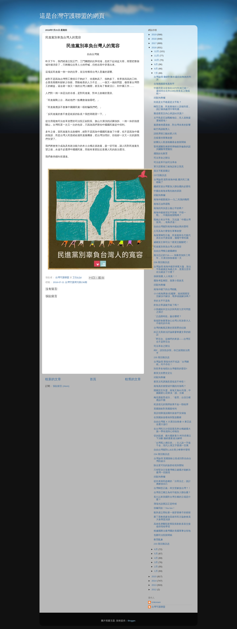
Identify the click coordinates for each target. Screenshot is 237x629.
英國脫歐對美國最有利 (165, 408)
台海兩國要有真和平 (164, 84)
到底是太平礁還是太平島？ (167, 102)
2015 (154, 576)
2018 (154, 39)
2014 (154, 581)
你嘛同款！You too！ (164, 508)
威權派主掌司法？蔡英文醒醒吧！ (171, 242)
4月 (156, 558)
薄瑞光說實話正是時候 (165, 504)
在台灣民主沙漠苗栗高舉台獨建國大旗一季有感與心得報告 (172, 430)
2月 (156, 566)
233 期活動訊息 (162, 544)
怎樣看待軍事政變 (163, 138)
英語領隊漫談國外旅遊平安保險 (170, 413)
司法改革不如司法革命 (165, 162)
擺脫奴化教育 (161, 153)
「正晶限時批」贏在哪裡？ (167, 316)
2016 (154, 47)
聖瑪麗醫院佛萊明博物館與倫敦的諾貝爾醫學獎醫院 (172, 147)
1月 (156, 571)
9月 (156, 64)
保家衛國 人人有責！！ (165, 276)
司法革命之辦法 (162, 158)
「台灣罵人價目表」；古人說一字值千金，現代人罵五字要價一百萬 (172, 444)
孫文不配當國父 (162, 171)
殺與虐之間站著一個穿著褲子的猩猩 (172, 512)
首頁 (93, 379)
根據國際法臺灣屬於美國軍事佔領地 (172, 531)
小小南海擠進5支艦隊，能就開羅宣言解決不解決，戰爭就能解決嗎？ (172, 295)
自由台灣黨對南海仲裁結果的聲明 (171, 226)
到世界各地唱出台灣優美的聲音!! (170, 368)
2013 (154, 585)
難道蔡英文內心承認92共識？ (169, 113)
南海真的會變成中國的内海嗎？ (170, 386)
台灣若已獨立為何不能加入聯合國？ (172, 492)
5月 (156, 553)
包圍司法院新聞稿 (163, 535)
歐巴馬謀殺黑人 (162, 129)
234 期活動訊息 (162, 454)
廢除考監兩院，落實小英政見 (169, 280)
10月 (157, 60)
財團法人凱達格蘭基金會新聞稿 (170, 142)
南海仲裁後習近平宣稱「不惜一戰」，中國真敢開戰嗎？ (170, 213)
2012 (154, 589)
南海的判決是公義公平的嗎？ (169, 208)
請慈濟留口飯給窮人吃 (165, 133)
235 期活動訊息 (162, 357)
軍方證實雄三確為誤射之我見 (169, 166)
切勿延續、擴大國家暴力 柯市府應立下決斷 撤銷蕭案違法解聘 (172, 437)
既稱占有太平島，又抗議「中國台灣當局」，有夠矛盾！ (172, 221)
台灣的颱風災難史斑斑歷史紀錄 (170, 328)
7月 (156, 73)
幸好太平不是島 (162, 301)
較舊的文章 (133, 379)
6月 (156, 549)
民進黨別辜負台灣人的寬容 (167, 246)
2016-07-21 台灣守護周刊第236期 (70, 282)
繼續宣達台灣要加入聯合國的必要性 (172, 186)
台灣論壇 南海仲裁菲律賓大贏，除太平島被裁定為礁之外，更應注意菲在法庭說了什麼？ (172, 269)
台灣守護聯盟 (158, 607)
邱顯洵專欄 (159, 98)
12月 (157, 51)
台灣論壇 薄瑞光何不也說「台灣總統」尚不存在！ (171, 363)
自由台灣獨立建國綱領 (165, 251)
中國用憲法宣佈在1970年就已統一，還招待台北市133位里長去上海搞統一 (172, 91)
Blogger (131, 620)
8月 (156, 68)
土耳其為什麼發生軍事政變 (167, 231)
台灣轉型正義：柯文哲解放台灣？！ (172, 488)
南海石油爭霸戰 (162, 204)
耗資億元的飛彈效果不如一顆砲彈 (171, 404)
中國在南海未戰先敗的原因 (167, 191)
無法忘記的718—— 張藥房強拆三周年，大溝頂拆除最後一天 (172, 256)
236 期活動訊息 (162, 262)
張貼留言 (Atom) (61, 386)
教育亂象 (158, 539)
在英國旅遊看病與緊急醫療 (167, 417)
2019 (154, 34)
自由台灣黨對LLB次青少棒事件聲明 (172, 450)
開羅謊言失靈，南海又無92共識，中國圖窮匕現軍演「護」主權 (172, 391)
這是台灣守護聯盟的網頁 (72, 15)
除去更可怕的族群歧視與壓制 (169, 465)
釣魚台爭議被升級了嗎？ (166, 305)
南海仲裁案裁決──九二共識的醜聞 (171, 199)
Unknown (156, 602)
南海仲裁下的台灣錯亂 (165, 289)
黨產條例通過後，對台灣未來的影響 (172, 125)
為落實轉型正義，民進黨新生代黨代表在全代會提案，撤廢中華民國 (172, 236)
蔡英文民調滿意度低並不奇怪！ (170, 381)
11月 (157, 55)
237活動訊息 (160, 175)
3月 (156, 562)
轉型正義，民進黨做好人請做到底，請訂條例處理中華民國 (172, 107)
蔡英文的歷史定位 (163, 373)
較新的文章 (53, 379)
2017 (154, 43)
